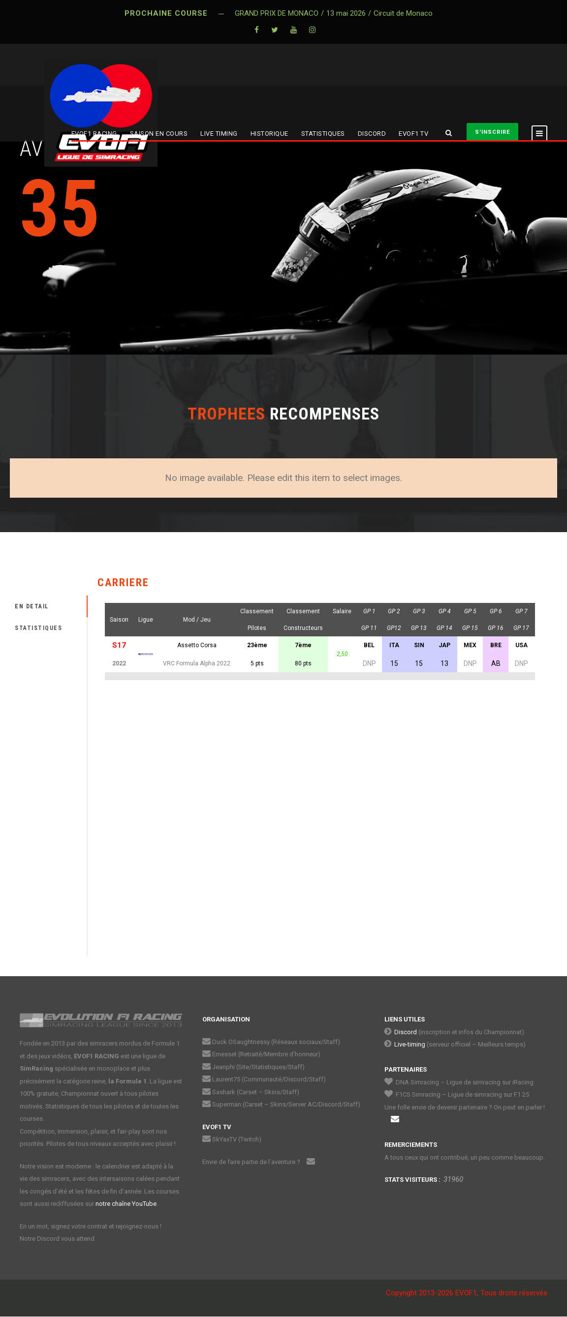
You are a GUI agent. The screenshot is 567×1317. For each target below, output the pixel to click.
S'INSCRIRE (492, 132)
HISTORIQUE (269, 133)
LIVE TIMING (219, 133)
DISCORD (372, 133)
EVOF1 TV (413, 133)
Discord (405, 1032)
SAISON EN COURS (159, 133)
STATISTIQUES (323, 133)
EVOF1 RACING (94, 133)
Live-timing (409, 1044)
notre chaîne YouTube (126, 1203)
